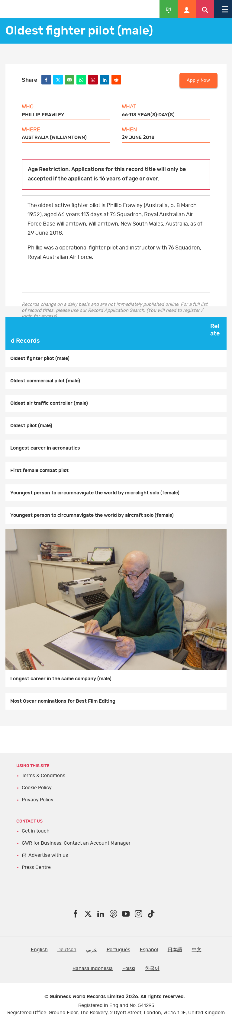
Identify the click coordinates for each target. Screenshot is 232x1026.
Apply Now (198, 80)
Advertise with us (48, 855)
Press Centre (36, 867)
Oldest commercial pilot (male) (45, 380)
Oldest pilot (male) (31, 425)
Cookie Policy (37, 787)
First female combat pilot (39, 470)
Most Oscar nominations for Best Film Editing (62, 701)
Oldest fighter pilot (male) (39, 358)
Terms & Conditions (43, 775)
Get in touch (36, 831)
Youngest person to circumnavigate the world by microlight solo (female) (94, 492)
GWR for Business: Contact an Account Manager (76, 843)
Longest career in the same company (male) (60, 678)
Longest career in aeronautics (45, 448)
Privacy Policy (37, 799)
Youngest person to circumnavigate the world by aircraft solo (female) (92, 515)
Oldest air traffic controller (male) (49, 403)
